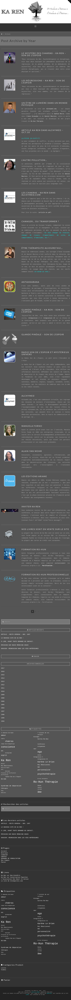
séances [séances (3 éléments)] (40, 787)
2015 (2, 675)
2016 (2, 671)
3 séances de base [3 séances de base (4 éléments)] (7, 732)
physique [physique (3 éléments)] (7, 771)
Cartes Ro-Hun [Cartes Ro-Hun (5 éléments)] (43, 739)
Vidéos (3, 970)
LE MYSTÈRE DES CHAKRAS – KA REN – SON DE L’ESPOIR (44, 54)
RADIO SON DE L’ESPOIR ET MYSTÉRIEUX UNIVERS (45, 353)
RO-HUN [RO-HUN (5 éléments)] (3, 779)
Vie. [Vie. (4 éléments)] (2, 790)
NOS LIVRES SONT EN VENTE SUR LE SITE (45, 529)
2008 (2, 698)
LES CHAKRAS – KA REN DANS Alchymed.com (38, 193)
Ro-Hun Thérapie (37, 121)
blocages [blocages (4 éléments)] (36, 736)
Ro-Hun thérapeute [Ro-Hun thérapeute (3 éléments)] (43, 778)
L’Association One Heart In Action (15, 879)
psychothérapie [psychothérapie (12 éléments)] (46, 774)
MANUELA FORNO (32, 426)
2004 (2, 708)
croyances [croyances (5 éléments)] (41, 746)
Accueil (4, 851)
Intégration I (33, 318)
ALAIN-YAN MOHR (32, 451)
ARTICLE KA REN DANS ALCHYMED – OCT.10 (42, 131)
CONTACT (4, 856)
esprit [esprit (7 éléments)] (4, 755)
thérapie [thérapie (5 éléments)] (4, 788)
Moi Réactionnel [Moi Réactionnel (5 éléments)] (44, 765)
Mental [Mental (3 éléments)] (3, 763)
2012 (2, 685)
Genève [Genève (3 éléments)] (39, 755)
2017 (2, 668)
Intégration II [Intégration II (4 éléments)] (43, 759)
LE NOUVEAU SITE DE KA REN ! (12, 638)
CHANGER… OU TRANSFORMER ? (40, 221)
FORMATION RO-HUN (34, 549)
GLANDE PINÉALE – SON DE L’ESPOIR (43, 334)
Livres (3, 968)
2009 (2, 695)
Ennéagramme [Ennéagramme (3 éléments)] (8, 752)
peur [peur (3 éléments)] (2, 769)
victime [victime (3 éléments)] (40, 789)
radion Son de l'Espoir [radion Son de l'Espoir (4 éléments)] (13, 776)
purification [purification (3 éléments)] (4, 774)
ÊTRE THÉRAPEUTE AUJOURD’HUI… (42, 248)
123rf (27, 994)
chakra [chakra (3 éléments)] (3, 738)
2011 (2, 688)
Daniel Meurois (50, 116)
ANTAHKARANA (30, 282)
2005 (2, 704)
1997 (2, 711)
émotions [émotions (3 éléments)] (3, 792)
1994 (2, 721)
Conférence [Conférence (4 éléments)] (41, 744)
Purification (47, 565)
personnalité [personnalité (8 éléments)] (44, 770)
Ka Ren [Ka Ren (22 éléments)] (6, 760)
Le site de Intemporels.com (12, 881)
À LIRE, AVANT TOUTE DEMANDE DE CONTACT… (17, 641)
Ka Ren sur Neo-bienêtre (10, 875)
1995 (2, 718)
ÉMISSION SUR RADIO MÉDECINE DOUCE (15, 645)
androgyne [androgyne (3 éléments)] (40, 734)
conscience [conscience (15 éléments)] (8, 747)
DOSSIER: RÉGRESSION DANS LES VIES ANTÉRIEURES (20, 648)
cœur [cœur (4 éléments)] (34, 748)
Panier (3, 862)
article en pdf (45, 212)
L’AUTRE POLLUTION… (34, 160)
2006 (2, 701)
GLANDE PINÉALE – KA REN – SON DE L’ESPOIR (43, 311)
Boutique (4, 853)
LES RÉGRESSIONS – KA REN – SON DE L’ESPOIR (43, 81)
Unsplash (49, 993)
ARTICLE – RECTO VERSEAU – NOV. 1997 (15, 634)
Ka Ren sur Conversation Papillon (14, 877)
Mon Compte (5, 860)
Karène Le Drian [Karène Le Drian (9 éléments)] (46, 762)
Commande (4, 855)
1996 (2, 714)
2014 (2, 678)
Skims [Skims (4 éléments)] (39, 785)
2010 (2, 691)
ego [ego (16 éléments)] (40, 752)
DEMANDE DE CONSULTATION (10, 858)
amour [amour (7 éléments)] (3, 735)
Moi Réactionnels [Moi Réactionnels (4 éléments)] (7, 765)
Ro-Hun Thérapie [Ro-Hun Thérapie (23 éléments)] (45, 781)
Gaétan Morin (59, 114)
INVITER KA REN (31, 506)
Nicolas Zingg (35, 992)
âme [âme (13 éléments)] (40, 792)
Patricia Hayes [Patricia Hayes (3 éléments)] (5, 767)
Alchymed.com (51, 109)
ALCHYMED (28, 396)
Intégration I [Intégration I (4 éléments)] (38, 757)
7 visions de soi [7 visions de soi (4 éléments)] (43, 732)
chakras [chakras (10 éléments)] (9, 741)
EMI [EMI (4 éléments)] (2, 751)
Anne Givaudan (32, 116)
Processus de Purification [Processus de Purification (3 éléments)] (8, 773)
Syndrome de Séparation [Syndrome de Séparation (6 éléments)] (11, 786)
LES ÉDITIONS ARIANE (34, 476)
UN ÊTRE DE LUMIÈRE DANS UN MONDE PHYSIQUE (45, 104)
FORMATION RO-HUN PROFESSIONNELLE (45, 574)
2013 (2, 681)
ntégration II (49, 318)
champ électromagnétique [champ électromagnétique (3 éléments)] (8, 743)
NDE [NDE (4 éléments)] (39, 767)
